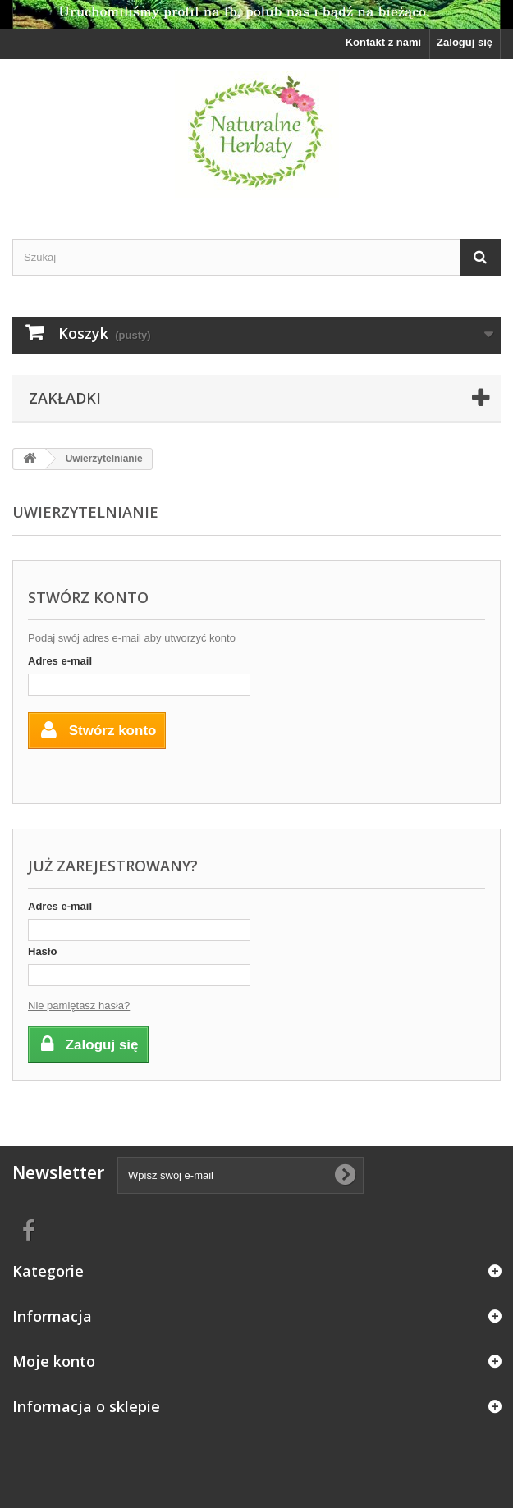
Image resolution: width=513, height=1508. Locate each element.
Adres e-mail (60, 661)
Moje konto (53, 1361)
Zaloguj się (464, 42)
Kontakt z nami (383, 42)
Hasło (42, 951)
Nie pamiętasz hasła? (79, 1005)
